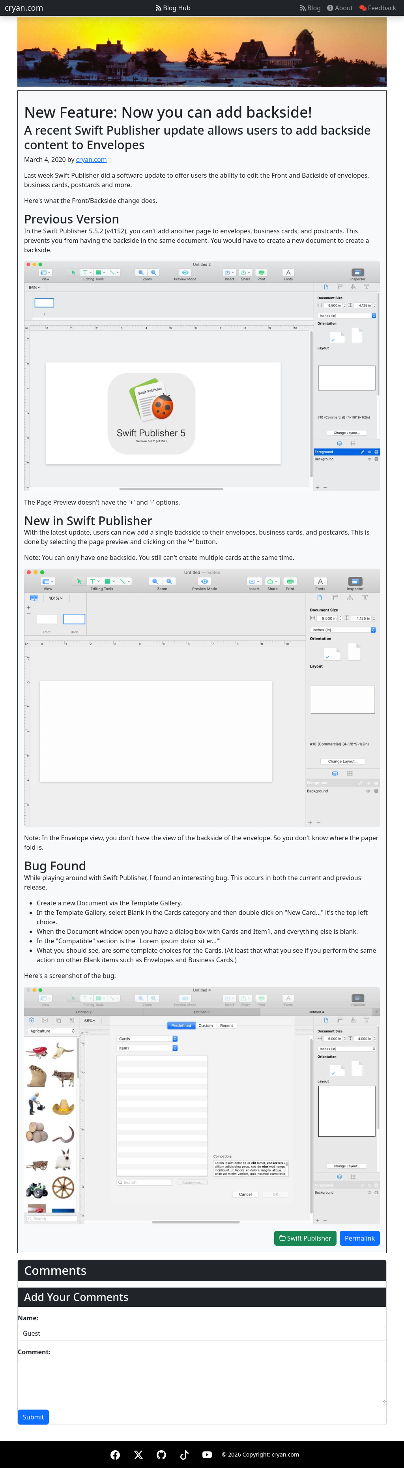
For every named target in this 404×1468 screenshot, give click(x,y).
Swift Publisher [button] (305, 1238)
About (340, 8)
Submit (33, 1417)
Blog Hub (173, 8)
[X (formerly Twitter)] (138, 1453)
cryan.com (24, 7)
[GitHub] (161, 1453)
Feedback (377, 8)
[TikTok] (184, 1453)
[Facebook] (115, 1453)
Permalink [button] (360, 1238)
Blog (310, 8)
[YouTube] (207, 1453)
